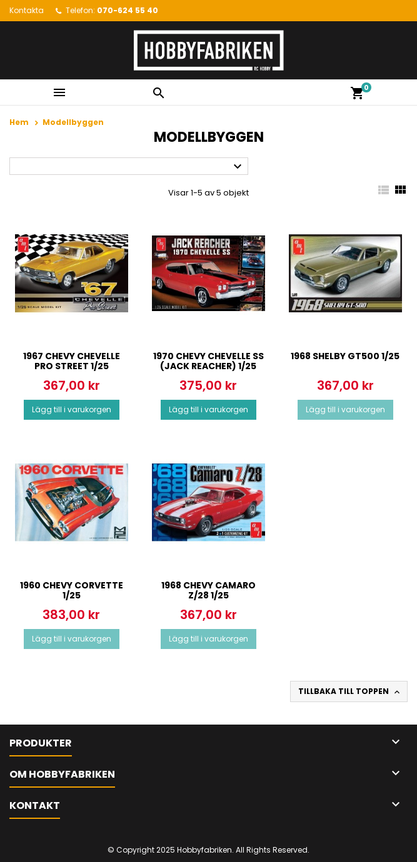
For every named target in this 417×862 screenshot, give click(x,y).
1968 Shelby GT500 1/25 (345, 356)
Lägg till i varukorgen (71, 409)
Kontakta (26, 10)
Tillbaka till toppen (350, 691)
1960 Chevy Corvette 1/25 (71, 590)
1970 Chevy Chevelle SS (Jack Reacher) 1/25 (208, 361)
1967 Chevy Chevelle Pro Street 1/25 (71, 361)
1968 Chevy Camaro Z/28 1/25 (208, 590)
